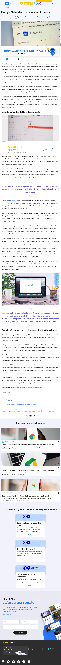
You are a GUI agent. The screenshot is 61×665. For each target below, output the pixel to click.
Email (38, 416)
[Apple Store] (35, 649)
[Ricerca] (52, 3)
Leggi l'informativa (7, 614)
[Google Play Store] (52, 649)
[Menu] (9, 3)
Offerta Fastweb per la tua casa (45, 0)
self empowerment (50, 99)
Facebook (30, 416)
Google (12, 200)
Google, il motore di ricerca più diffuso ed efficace (28, 387)
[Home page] (30, 3)
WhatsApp (34, 416)
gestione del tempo (17, 337)
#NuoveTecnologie (20, 404)
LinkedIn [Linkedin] (23, 416)
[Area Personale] (55, 3)
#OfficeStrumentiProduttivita (31, 404)
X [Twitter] (27, 416)
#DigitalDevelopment (10, 404)
